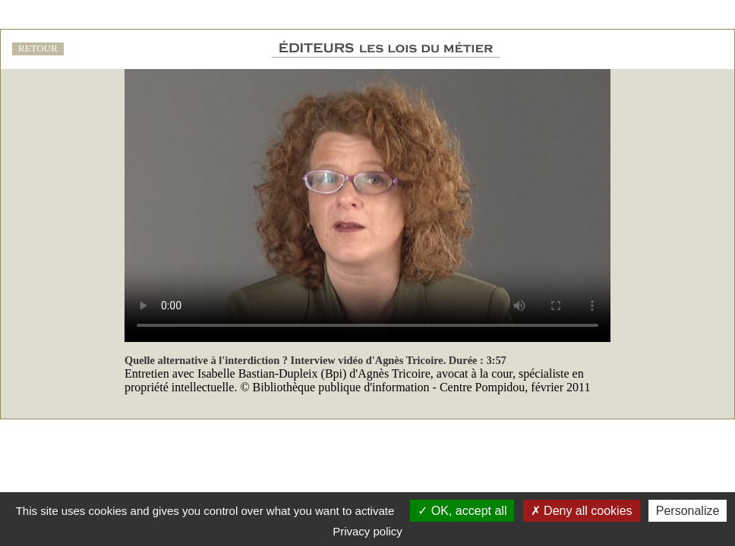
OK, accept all (462, 510)
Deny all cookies (581, 510)
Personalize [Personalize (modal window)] (688, 510)
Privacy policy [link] (367, 531)
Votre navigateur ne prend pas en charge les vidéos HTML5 (367, 205)
